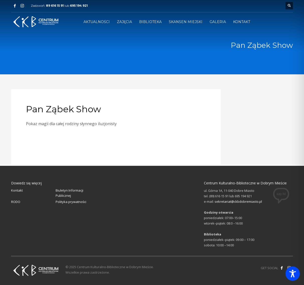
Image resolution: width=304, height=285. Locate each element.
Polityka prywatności (71, 202)
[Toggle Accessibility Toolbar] (292, 273)
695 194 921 (79, 5)
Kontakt (17, 190)
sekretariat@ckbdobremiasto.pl (238, 201)
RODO (15, 202)
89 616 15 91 (55, 5)
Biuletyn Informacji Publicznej (69, 193)
